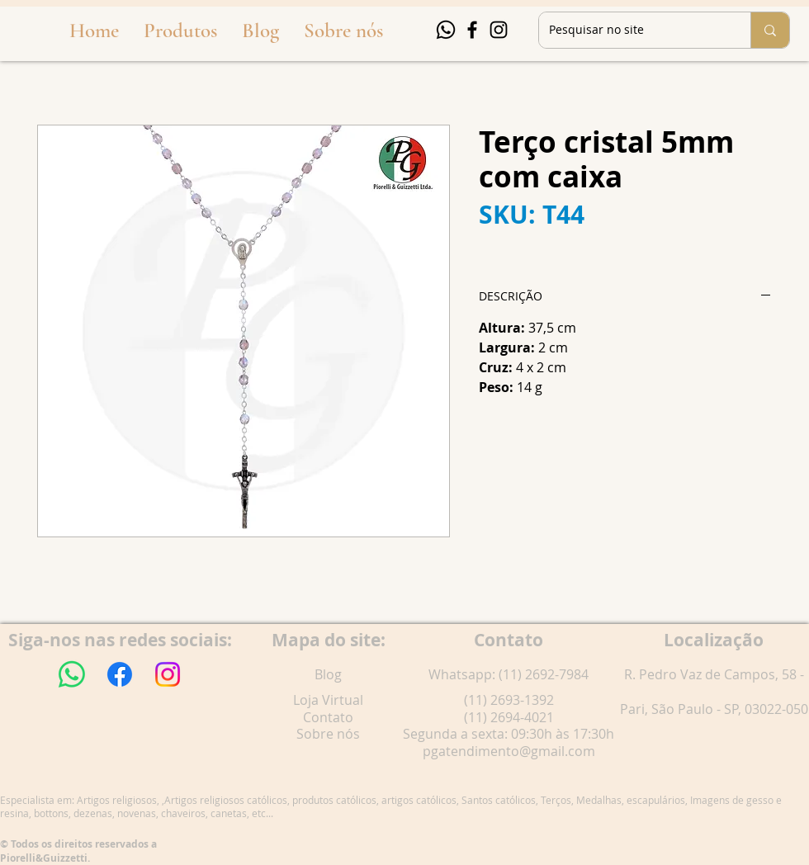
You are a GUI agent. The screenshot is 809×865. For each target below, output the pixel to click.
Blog (328, 674)
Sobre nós (328, 734)
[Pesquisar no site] (632, 30)
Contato (328, 717)
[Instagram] (498, 29)
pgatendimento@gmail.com (509, 751)
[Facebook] (472, 29)
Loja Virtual (328, 700)
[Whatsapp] (445, 29)
